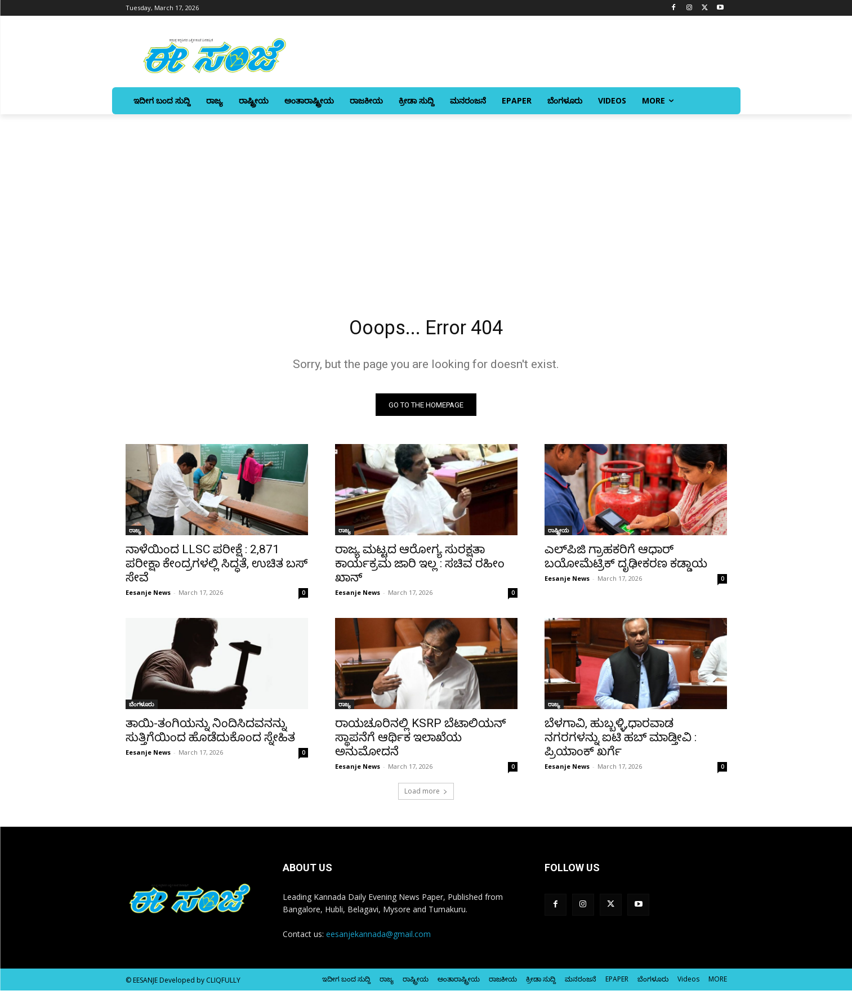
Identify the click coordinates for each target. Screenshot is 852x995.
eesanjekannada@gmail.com (378, 938)
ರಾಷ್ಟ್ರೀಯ (558, 535)
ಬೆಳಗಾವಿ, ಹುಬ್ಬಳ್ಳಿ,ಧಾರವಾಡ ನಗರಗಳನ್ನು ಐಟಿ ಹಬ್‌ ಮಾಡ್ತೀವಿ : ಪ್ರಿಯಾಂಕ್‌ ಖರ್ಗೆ (621, 742)
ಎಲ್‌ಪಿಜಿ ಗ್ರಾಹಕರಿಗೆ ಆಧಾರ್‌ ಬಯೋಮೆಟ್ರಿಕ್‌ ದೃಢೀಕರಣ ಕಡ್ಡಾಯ (626, 561)
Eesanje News (148, 597)
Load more (426, 795)
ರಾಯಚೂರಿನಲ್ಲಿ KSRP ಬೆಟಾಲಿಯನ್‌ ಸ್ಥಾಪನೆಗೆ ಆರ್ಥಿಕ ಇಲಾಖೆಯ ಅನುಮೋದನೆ (420, 742)
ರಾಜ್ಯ (135, 535)
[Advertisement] (426, 198)
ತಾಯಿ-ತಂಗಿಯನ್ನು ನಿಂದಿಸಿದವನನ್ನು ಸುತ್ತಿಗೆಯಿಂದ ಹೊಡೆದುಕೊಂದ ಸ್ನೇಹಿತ (210, 735)
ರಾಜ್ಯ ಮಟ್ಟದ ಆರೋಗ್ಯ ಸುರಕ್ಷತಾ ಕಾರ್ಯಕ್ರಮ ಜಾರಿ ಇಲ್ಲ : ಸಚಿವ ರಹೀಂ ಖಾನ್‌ (420, 568)
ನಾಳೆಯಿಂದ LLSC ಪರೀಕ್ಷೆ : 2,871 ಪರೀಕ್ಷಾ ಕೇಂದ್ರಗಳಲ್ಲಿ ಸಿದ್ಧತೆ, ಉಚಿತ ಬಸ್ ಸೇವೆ (216, 568)
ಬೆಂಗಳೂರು (141, 708)
